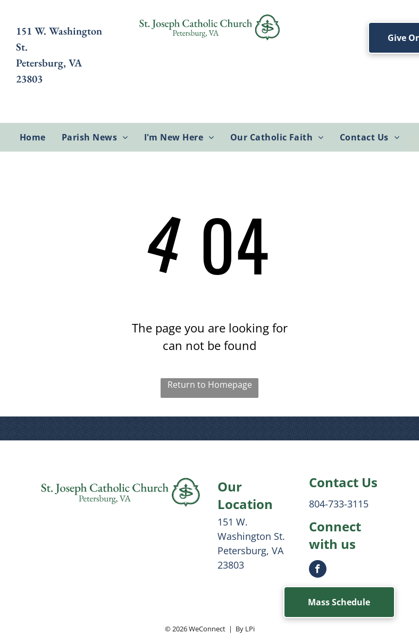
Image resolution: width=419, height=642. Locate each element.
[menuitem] (33, 137)
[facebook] (317, 570)
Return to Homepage (209, 384)
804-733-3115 (338, 503)
